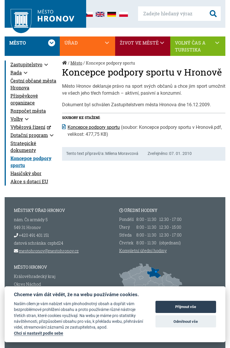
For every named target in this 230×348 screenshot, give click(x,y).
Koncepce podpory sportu (94, 127)
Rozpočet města (28, 111)
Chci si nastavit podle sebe (38, 333)
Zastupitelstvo (26, 64)
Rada (16, 72)
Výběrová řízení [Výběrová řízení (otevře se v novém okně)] (27, 127)
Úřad (87, 42)
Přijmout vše (185, 307)
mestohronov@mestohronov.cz (49, 251)
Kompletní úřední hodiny (143, 250)
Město (32, 42)
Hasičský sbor (25, 173)
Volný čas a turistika (198, 46)
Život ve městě (143, 42)
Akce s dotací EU (29, 181)
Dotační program (29, 135)
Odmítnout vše (185, 321)
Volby (16, 119)
